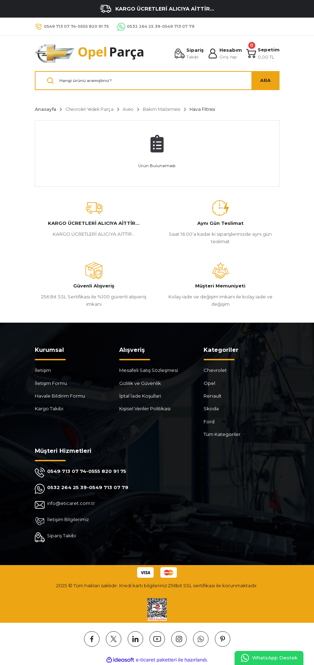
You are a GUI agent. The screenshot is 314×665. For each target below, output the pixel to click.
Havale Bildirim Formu (60, 396)
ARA (265, 80)
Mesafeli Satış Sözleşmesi (148, 370)
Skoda (211, 408)
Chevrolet (215, 370)
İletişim (43, 370)
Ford (209, 421)
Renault (213, 396)
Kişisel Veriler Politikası (145, 408)
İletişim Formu (51, 383)
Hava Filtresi (202, 109)
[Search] (157, 80)
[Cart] (263, 53)
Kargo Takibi (49, 408)
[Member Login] (224, 53)
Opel (209, 383)
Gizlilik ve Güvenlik (140, 383)
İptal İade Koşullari (140, 396)
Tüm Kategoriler (222, 434)
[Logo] (90, 53)
